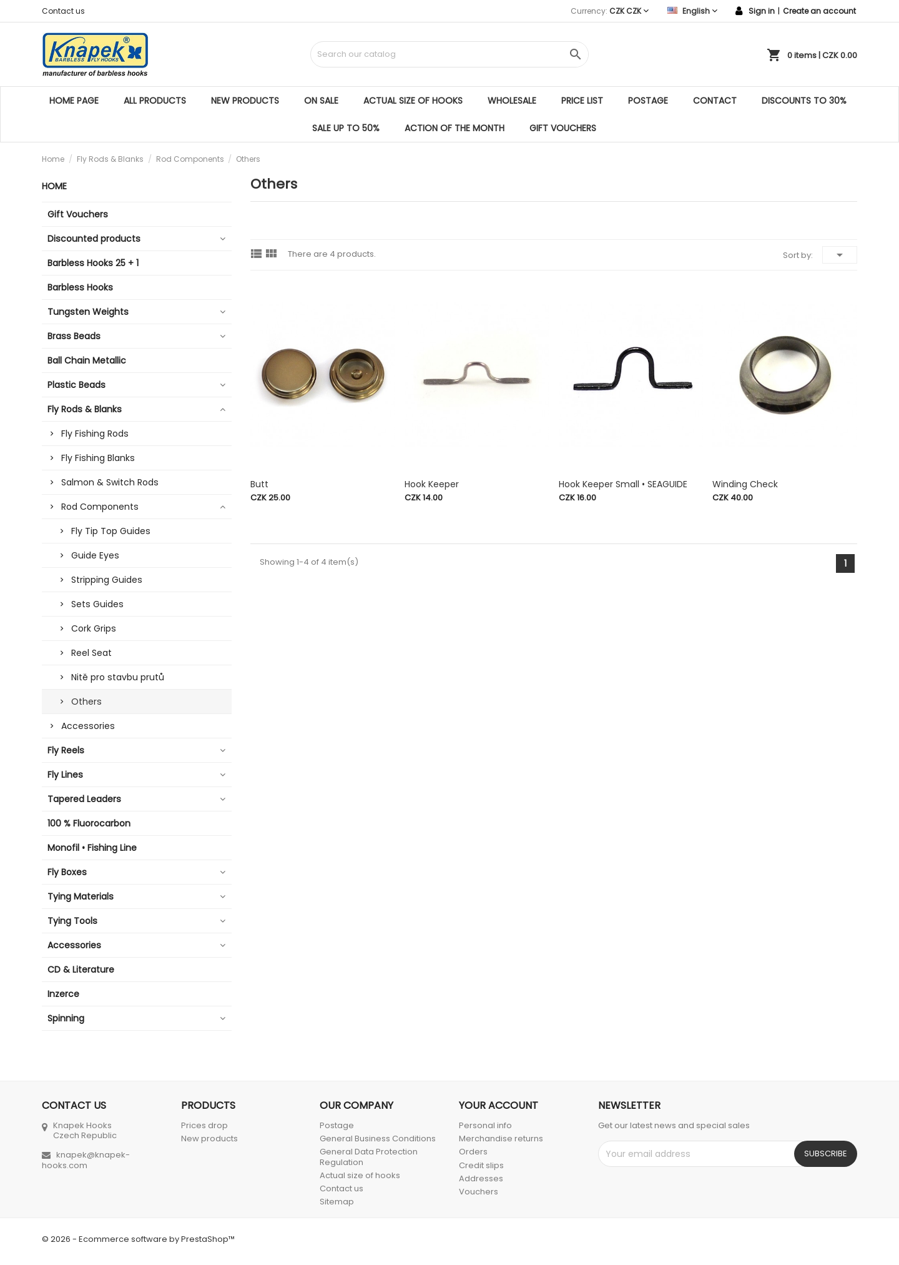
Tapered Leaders (84, 799)
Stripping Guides (106, 579)
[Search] (449, 54)
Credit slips (481, 1165)
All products (155, 100)
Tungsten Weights (88, 311)
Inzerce (63, 994)
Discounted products (93, 238)
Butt (259, 484)
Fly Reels (65, 750)
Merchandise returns (501, 1138)
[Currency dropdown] (629, 11)
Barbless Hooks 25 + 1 (93, 263)
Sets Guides (97, 604)
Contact (715, 100)
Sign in (762, 11)
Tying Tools (72, 921)
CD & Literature (80, 969)
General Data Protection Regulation (369, 1157)
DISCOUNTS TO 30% (804, 100)
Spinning (65, 1018)
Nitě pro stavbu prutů (117, 677)
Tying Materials (80, 896)
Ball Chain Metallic (86, 360)
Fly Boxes (67, 872)
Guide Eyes (95, 555)
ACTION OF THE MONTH (454, 128)
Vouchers (478, 1192)
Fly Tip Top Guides (110, 531)
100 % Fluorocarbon (88, 823)
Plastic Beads (76, 385)
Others (86, 701)
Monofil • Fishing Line (92, 847)
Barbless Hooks (80, 287)
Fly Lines (65, 774)
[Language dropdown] (692, 11)
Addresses (481, 1178)
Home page (74, 100)
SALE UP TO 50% (346, 128)
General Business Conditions (378, 1138)
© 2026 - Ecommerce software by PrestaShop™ (138, 1239)
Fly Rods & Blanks (84, 409)
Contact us (63, 11)
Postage (648, 100)
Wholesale (512, 100)
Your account (498, 1105)
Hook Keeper (432, 484)
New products (245, 100)
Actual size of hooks (413, 100)
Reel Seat (91, 653)
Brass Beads (74, 336)
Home (54, 186)
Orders (473, 1152)
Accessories (88, 726)
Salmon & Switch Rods (110, 482)
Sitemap (337, 1202)
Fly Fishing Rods (95, 433)
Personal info (485, 1125)
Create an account (819, 11)
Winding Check (745, 484)
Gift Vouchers (562, 128)
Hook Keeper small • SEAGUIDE (623, 484)
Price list (582, 100)
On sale (321, 100)
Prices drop (204, 1125)
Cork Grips (93, 628)
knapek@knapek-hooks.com (86, 1160)
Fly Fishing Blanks (98, 458)
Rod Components (100, 506)
